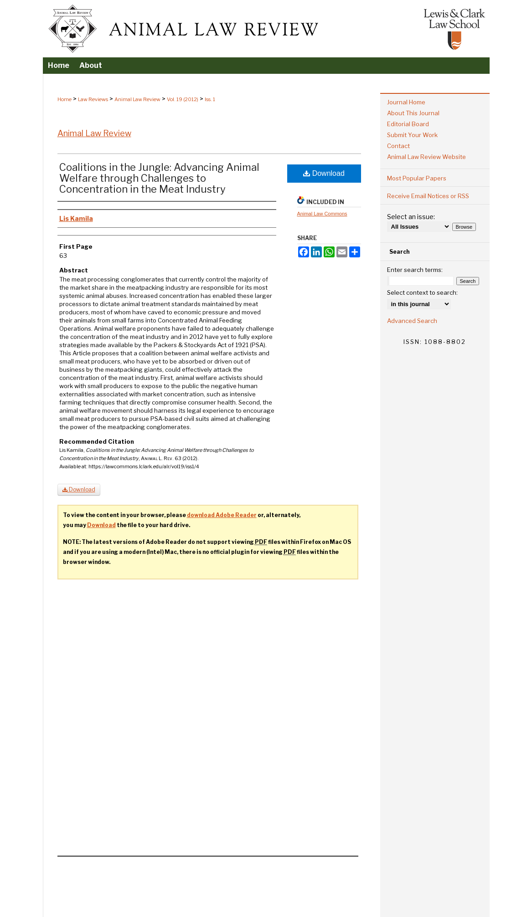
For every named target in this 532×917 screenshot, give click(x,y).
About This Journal (413, 113)
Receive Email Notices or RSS (428, 196)
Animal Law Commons (322, 213)
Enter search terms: (415, 269)
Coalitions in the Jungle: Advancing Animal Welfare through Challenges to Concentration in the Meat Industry (159, 178)
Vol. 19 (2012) (182, 99)
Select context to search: (422, 292)
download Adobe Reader (222, 515)
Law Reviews (93, 99)
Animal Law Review (137, 99)
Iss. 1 (210, 99)
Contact (398, 145)
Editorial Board (408, 124)
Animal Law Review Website (426, 156)
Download (324, 173)
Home (64, 99)
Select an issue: (411, 216)
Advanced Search (412, 320)
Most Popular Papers (416, 178)
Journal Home (406, 102)
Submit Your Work (412, 134)
